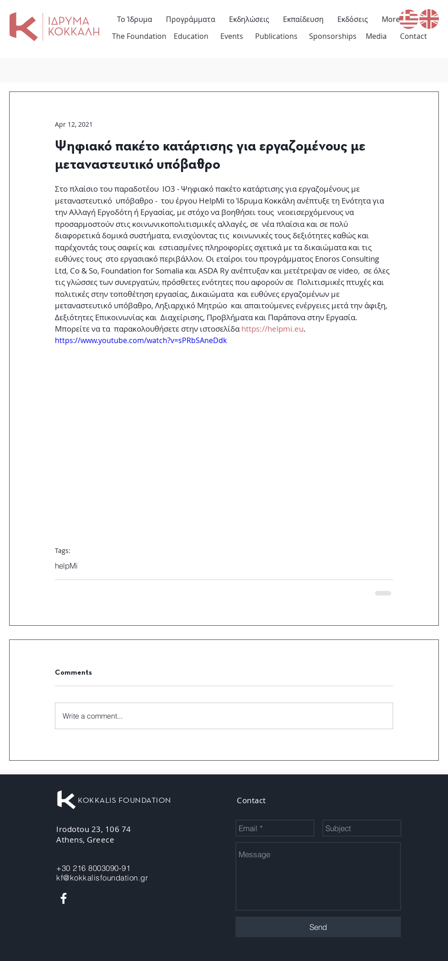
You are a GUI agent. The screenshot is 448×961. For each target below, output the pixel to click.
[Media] (376, 36)
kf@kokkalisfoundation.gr (102, 877)
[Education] (191, 36)
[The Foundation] (139, 36)
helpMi (66, 565)
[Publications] (276, 36)
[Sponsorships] (333, 36)
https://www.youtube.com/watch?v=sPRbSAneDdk (141, 340)
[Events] (231, 36)
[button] (190, 19)
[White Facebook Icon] (63, 898)
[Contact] (413, 36)
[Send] (318, 927)
